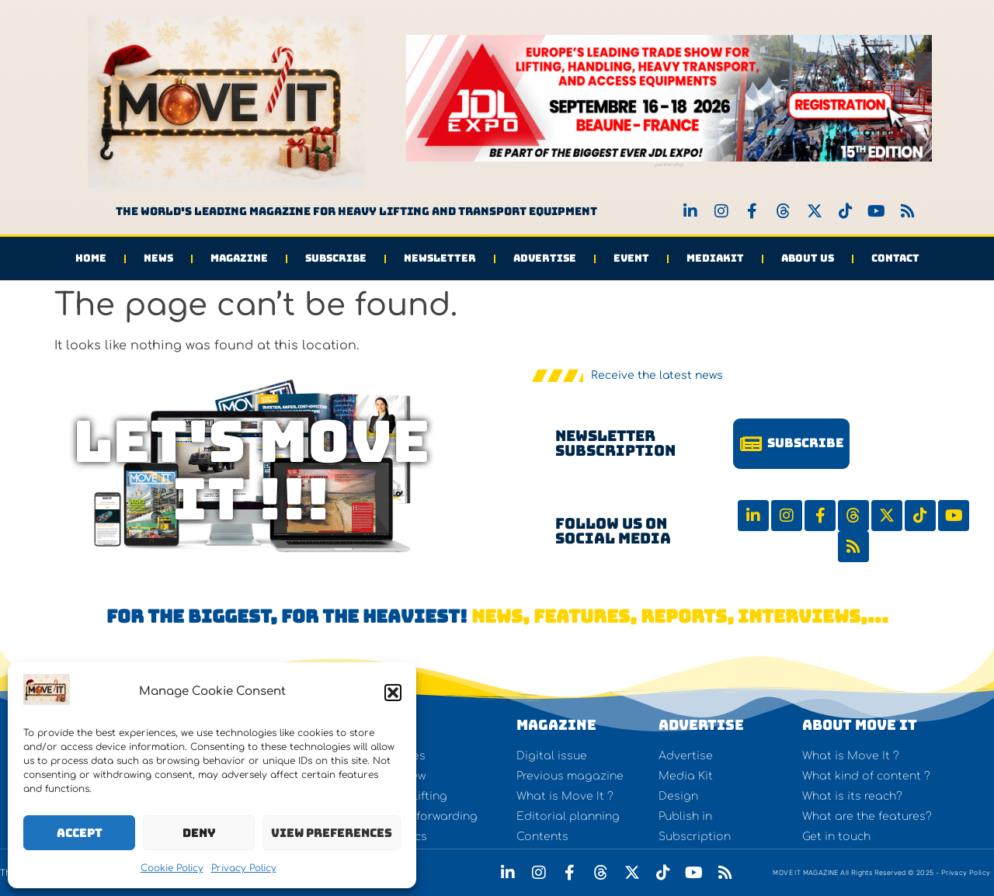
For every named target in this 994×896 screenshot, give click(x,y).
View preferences (331, 833)
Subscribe (336, 258)
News (158, 258)
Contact (895, 258)
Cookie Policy (172, 868)
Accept (80, 833)
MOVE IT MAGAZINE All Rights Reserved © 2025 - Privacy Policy (881, 873)
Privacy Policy (243, 868)
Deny (199, 833)
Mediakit (715, 258)
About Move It (859, 725)
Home (90, 258)
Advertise (544, 258)
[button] (393, 692)
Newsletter (440, 258)
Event (631, 258)
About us (807, 258)
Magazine (239, 258)
